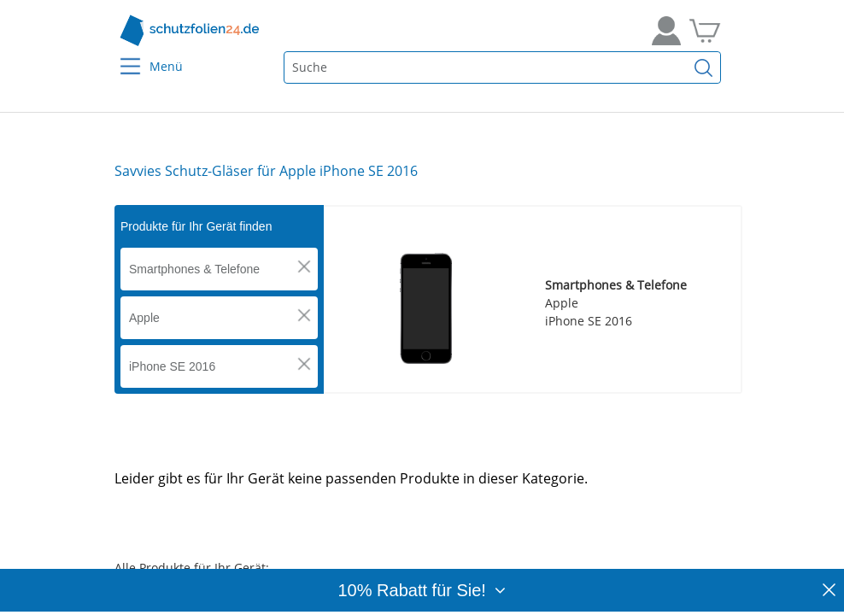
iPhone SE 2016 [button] (172, 366)
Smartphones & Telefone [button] (194, 269)
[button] (304, 266)
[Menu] (120, 55)
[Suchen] (704, 67)
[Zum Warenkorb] (705, 31)
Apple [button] (144, 318)
